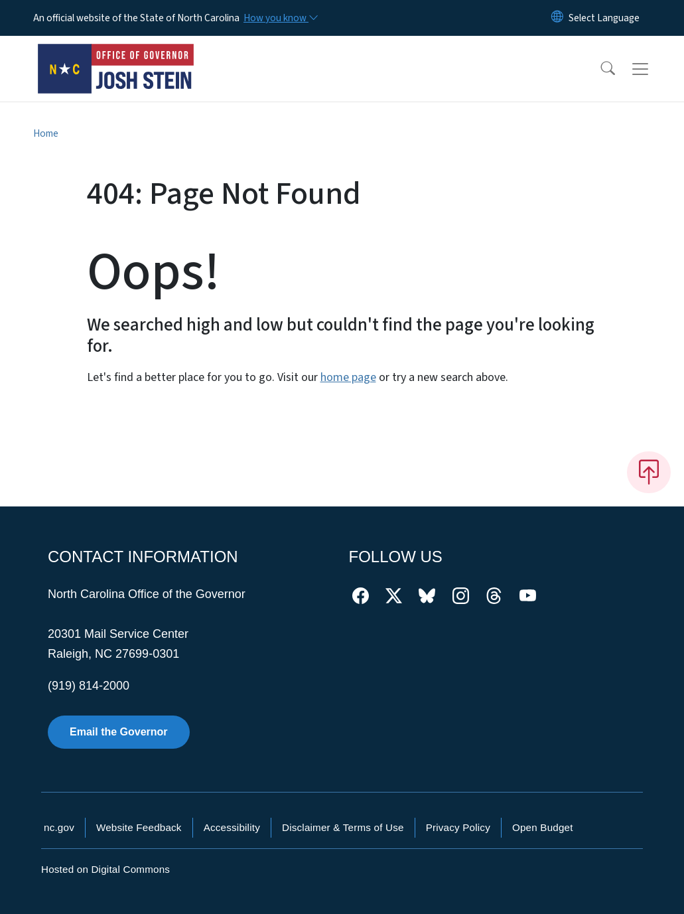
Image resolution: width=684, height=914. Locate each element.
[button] (599, 69)
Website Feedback (139, 827)
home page (348, 377)
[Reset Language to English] (557, 18)
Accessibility (232, 827)
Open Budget (542, 827)
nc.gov (59, 827)
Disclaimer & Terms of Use (343, 827)
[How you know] (279, 18)
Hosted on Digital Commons (105, 869)
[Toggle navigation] (653, 69)
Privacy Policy (458, 827)
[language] (604, 18)
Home (45, 133)
